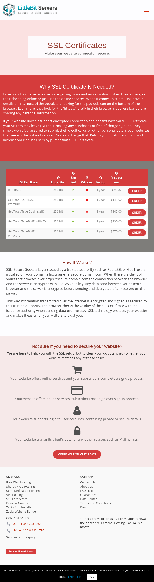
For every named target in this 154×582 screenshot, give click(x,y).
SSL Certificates (17, 499)
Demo (84, 507)
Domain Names (17, 503)
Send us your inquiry (20, 537)
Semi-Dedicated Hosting (23, 491)
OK (92, 576)
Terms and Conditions (95, 503)
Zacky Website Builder (21, 511)
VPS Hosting (14, 495)
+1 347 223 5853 (30, 524)
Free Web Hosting (18, 482)
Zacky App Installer (19, 507)
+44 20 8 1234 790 (31, 530)
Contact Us (87, 482)
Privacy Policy (74, 576)
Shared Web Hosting (20, 486)
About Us (86, 486)
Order (137, 191)
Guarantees (88, 495)
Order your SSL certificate (77, 454)
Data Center (88, 499)
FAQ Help (86, 491)
